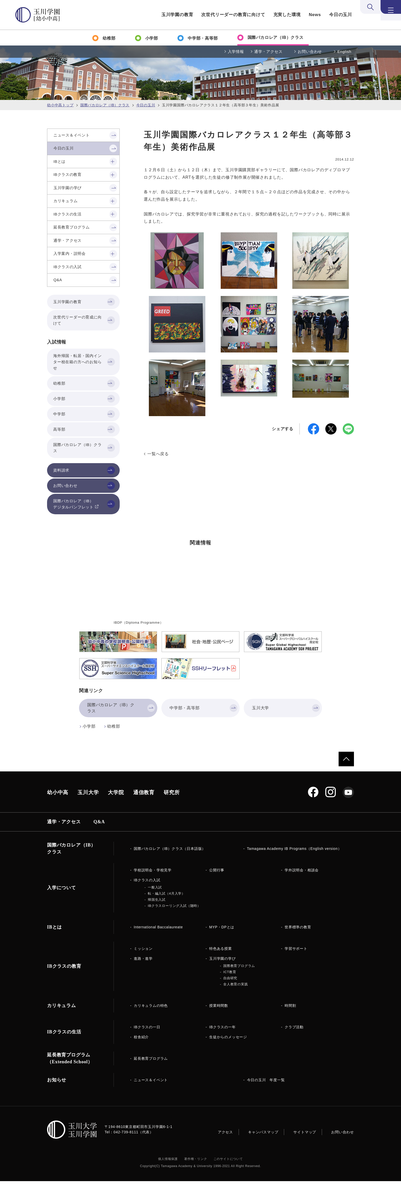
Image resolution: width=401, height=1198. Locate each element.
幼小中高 (57, 809)
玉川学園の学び (222, 975)
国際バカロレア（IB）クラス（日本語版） (170, 865)
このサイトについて (228, 1176)
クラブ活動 (294, 1044)
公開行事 (216, 887)
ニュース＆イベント (151, 1097)
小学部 (89, 743)
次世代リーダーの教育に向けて (233, 14)
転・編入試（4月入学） (166, 910)
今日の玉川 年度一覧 (266, 1097)
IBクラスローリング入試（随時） (174, 923)
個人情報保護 (168, 1176)
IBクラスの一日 (147, 1044)
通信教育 (143, 809)
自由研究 (230, 995)
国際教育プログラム (239, 983)
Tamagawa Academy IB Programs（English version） (294, 865)
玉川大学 (88, 809)
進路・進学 (143, 975)
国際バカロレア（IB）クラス (104, 105)
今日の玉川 (340, 14)
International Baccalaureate (158, 944)
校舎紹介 (141, 1054)
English (344, 51)
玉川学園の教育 (177, 14)
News (315, 14)
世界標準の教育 (298, 944)
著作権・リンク (195, 1176)
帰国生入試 (156, 916)
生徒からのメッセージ (228, 1054)
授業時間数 (218, 1022)
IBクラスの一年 (222, 1044)
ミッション (143, 965)
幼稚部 (113, 743)
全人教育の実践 (235, 1001)
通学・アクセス (268, 51)
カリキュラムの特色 (151, 1022)
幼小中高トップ (60, 105)
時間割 (290, 1022)
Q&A (99, 838)
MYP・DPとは (221, 944)
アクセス (225, 1149)
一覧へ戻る (158, 454)
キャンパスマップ (263, 1149)
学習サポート (296, 965)
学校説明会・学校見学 (153, 887)
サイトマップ (304, 1149)
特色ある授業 (220, 965)
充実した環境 (287, 14)
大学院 (116, 809)
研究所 (172, 809)
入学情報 (236, 51)
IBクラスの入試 (147, 897)
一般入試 (155, 904)
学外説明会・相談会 (302, 887)
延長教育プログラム (151, 1075)
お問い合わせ (310, 51)
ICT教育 (229, 989)
